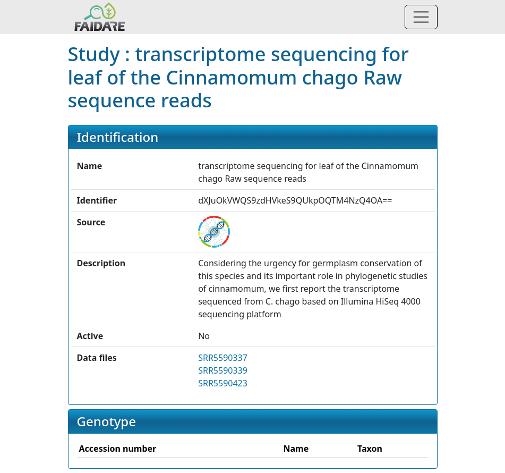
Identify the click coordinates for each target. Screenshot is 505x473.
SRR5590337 (222, 358)
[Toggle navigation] (421, 17)
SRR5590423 (222, 383)
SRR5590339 (222, 370)
